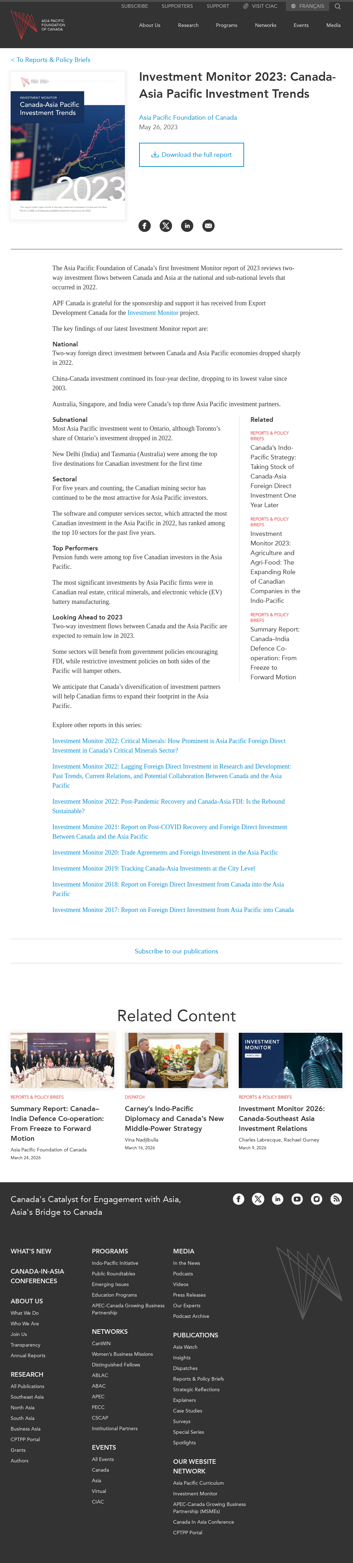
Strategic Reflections (196, 1390)
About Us (149, 25)
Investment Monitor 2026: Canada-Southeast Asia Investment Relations (282, 1118)
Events (301, 25)
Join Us (19, 1334)
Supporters (177, 6)
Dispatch (135, 1097)
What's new (31, 1251)
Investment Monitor (152, 312)
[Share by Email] (208, 226)
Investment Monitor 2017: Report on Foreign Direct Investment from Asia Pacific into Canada (173, 909)
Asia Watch (185, 1347)
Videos (180, 1284)
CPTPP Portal (25, 1440)
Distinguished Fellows (116, 1365)
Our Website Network (194, 1466)
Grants (18, 1450)
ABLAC (100, 1375)
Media (333, 25)
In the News (186, 1263)
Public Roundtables (113, 1274)
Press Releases (189, 1295)
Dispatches (185, 1368)
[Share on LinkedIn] (187, 226)
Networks (265, 25)
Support (218, 6)
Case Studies (187, 1411)
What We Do (25, 1313)
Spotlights (184, 1443)
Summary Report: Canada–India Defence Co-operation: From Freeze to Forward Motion (57, 1123)
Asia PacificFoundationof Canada (53, 25)
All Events (103, 1459)
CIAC (98, 1502)
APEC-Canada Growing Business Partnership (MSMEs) (209, 1507)
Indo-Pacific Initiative (115, 1263)
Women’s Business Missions (122, 1354)
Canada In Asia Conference (203, 1522)
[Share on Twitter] (166, 226)
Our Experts (186, 1306)
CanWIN (101, 1344)
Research (188, 25)
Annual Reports (28, 1356)
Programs (226, 25)
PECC (98, 1407)
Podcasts (183, 1274)
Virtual (99, 1491)
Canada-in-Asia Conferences (37, 1276)
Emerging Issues (110, 1284)
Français (311, 6)
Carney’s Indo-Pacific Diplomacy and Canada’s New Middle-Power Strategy (174, 1118)
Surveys (182, 1421)
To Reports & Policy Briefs (53, 60)
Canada (100, 1470)
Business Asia (25, 1429)
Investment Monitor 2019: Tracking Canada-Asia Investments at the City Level (154, 868)
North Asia (22, 1408)
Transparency (25, 1345)
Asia (96, 1481)
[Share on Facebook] (144, 226)
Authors (19, 1461)
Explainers (184, 1400)
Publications (195, 1335)
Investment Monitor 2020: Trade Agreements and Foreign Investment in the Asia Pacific (165, 852)
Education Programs (114, 1295)
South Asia (22, 1418)
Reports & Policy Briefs (269, 436)
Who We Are (25, 1324)
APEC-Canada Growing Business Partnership (128, 1309)
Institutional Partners (115, 1429)
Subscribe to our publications (176, 951)
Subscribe (134, 6)
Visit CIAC (260, 6)
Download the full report (191, 155)
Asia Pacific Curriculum (198, 1483)
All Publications (27, 1386)
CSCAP (100, 1418)
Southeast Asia (27, 1397)
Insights (182, 1358)
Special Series (188, 1432)
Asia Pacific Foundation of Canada (188, 117)
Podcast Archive (191, 1316)
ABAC (99, 1386)
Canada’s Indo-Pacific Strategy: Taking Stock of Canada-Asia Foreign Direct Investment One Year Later (273, 476)
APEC (98, 1397)
